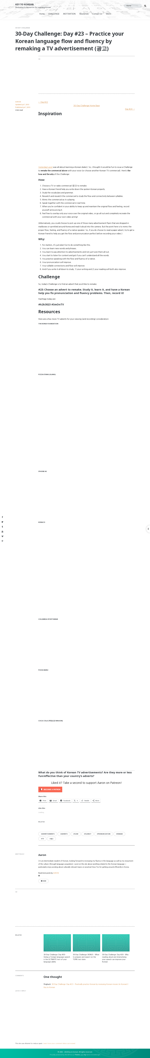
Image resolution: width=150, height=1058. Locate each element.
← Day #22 (43, 102)
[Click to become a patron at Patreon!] (86, 789)
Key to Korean (24, 4)
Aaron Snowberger (93, 1055)
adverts (64, 834)
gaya (82, 1055)
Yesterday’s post (45, 167)
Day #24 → (130, 109)
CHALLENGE (53, 13)
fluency (88, 834)
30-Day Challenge (22, 28)
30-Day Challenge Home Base (86, 106)
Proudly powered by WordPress (61, 1055)
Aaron (18, 102)
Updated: (22, 104)
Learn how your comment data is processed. (59, 1043)
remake (120, 834)
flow (76, 834)
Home (42, 13)
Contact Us (97, 13)
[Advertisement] (96, 75)
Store (108, 13)
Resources (84, 13)
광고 (52, 839)
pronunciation (104, 834)
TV (43, 839)
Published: (22, 107)
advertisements (48, 834)
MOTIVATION (69, 13)
